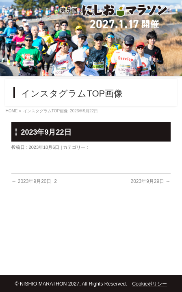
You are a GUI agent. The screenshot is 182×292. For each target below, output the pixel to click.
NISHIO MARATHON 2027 (49, 284)
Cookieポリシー (149, 284)
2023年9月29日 (150, 181)
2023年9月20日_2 (33, 181)
